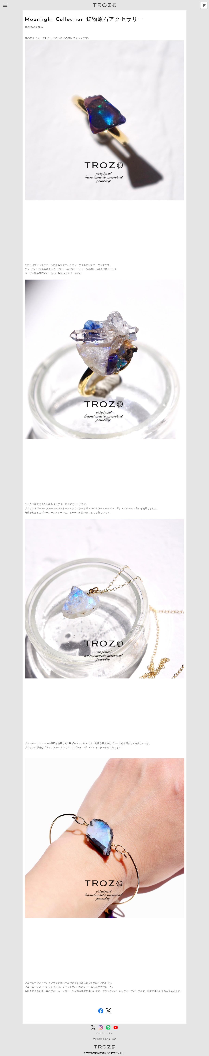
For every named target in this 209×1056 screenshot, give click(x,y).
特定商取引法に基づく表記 (104, 1039)
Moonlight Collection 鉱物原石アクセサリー (90, 19)
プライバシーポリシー (104, 1033)
